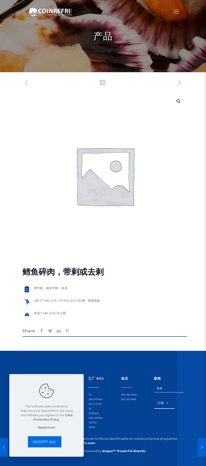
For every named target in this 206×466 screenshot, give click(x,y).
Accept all (44, 442)
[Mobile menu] (176, 12)
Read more (46, 427)
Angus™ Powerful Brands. (124, 451)
